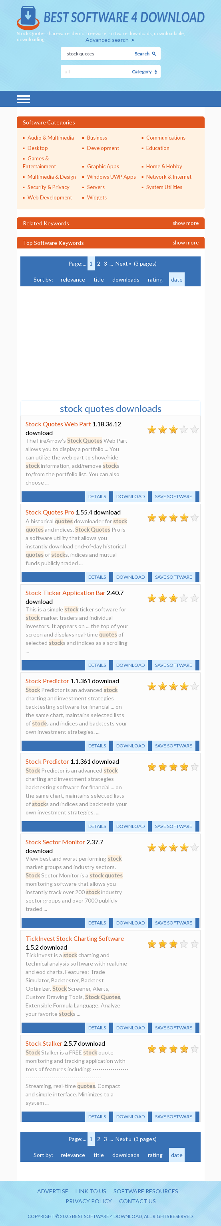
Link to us (91, 1191)
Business (97, 137)
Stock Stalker (44, 1043)
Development (103, 148)
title (99, 279)
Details (97, 496)
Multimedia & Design (52, 176)
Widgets (97, 197)
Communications (165, 137)
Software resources (145, 1191)
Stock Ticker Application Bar (66, 592)
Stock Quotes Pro (50, 512)
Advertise (52, 1191)
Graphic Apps (103, 166)
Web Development (50, 197)
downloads (125, 279)
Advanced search (107, 39)
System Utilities (164, 187)
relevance (73, 279)
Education (157, 148)
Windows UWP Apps (111, 176)
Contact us (137, 1201)
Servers (96, 187)
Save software (173, 496)
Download (130, 496)
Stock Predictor (47, 680)
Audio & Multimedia (51, 137)
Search (142, 54)
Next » (123, 263)
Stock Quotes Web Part (58, 424)
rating (155, 279)
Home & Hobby (164, 166)
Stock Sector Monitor (55, 842)
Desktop (38, 148)
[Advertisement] (80, 342)
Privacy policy (89, 1201)
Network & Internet (168, 176)
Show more (186, 223)
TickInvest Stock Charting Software (75, 938)
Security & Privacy (49, 187)
